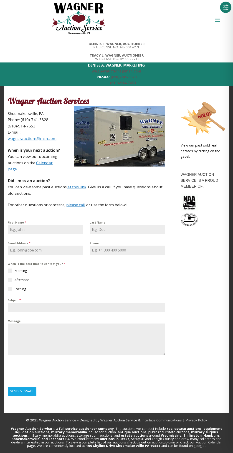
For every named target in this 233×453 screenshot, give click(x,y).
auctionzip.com (163, 442)
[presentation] (42, 371)
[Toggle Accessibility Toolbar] (226, 7)
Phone (94, 243)
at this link (76, 186)
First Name (17, 222)
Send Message (22, 391)
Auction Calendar (209, 442)
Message (14, 321)
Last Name (97, 222)
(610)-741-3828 (124, 77)
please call (75, 204)
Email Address (19, 243)
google (199, 445)
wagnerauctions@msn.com (116, 71)
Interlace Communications (162, 420)
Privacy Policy (196, 420)
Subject (14, 300)
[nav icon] (217, 20)
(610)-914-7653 (123, 82)
